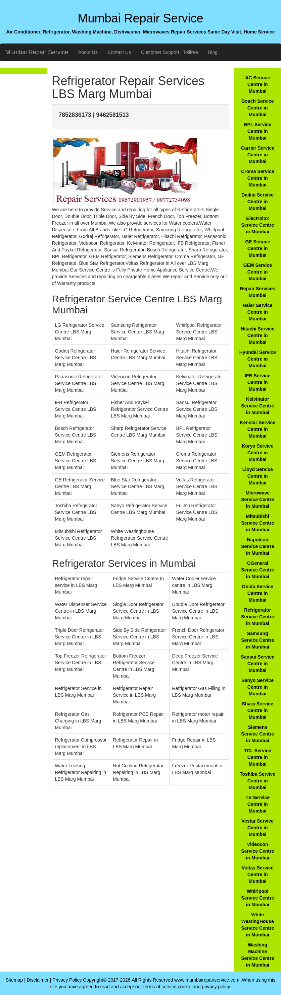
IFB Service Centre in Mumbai (257, 382)
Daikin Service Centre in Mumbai (257, 201)
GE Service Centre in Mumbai (257, 248)
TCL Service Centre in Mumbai (257, 757)
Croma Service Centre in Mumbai (257, 178)
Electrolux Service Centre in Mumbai (257, 225)
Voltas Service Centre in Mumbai (258, 874)
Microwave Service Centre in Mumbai (257, 499)
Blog (213, 52)
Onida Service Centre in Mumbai (257, 593)
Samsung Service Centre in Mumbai (257, 640)
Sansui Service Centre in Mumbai (257, 663)
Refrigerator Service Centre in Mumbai (257, 616)
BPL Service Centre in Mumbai (257, 131)
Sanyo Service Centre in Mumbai (257, 687)
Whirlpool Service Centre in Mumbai (257, 898)
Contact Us (119, 52)
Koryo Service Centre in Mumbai (257, 452)
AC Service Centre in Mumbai (257, 84)
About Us (88, 52)
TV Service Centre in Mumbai (257, 804)
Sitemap (14, 980)
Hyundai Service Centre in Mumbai (257, 359)
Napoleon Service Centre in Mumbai (257, 546)
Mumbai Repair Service (36, 52)
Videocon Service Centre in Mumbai (257, 851)
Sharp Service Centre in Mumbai (257, 710)
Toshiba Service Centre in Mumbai (257, 780)
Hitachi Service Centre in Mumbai (257, 335)
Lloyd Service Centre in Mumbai (257, 476)
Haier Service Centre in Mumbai (258, 312)
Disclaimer (38, 980)
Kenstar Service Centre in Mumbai (257, 429)
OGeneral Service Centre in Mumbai (257, 569)
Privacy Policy (67, 980)
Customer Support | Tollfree (169, 52)
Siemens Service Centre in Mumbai (257, 733)
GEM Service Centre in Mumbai (257, 271)
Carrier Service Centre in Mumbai (257, 154)
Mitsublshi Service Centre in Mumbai (257, 523)
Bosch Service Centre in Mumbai (257, 107)
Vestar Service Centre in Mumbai (257, 827)
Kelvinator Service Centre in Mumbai (257, 405)
